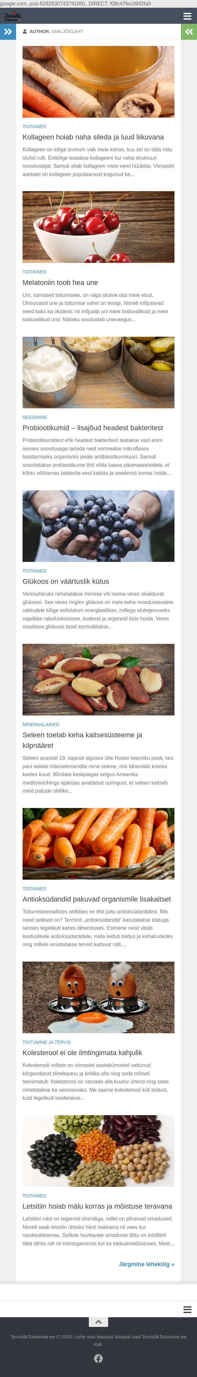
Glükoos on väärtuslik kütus (66, 581)
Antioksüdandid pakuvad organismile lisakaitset (97, 899)
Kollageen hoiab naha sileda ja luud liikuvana (93, 137)
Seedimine (35, 417)
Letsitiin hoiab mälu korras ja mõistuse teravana (97, 1206)
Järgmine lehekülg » (146, 1264)
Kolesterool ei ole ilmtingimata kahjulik (82, 1053)
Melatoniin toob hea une (60, 283)
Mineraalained (41, 724)
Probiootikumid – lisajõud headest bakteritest (93, 428)
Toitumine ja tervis (47, 1042)
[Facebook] (98, 1358)
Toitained (34, 126)
